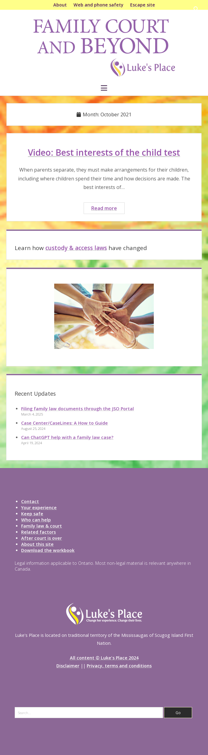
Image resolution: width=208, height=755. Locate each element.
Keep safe (32, 514)
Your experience (39, 507)
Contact (30, 501)
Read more (107, 209)
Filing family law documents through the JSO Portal (77, 409)
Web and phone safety (98, 5)
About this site (37, 544)
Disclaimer (67, 666)
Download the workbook (47, 550)
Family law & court (41, 526)
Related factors (38, 532)
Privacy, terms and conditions (119, 666)
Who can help (36, 520)
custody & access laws (76, 248)
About (60, 5)
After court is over (41, 538)
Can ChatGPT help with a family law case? (67, 437)
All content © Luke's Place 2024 (104, 658)
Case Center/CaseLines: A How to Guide (64, 423)
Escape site (142, 5)
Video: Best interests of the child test (104, 152)
